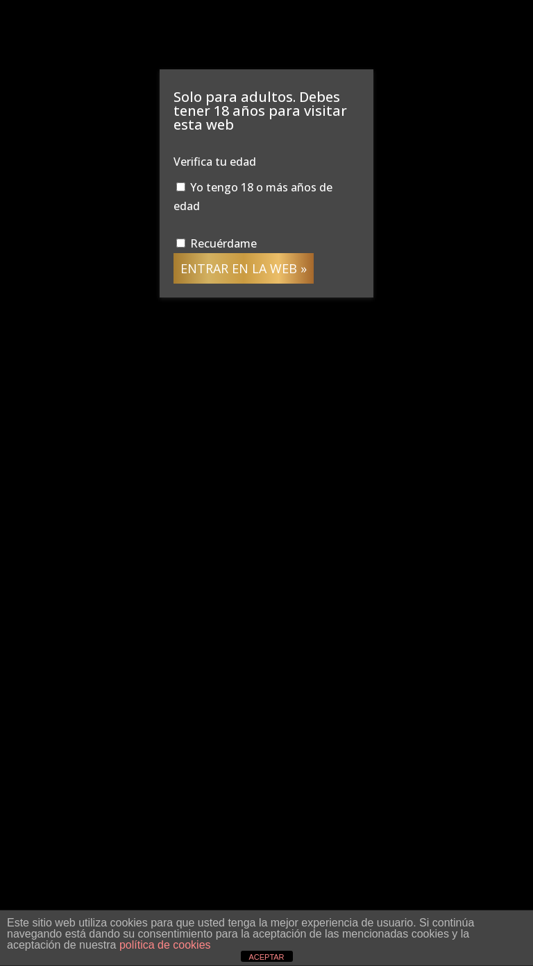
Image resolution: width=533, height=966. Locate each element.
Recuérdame (216, 243)
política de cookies (165, 945)
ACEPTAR (266, 957)
